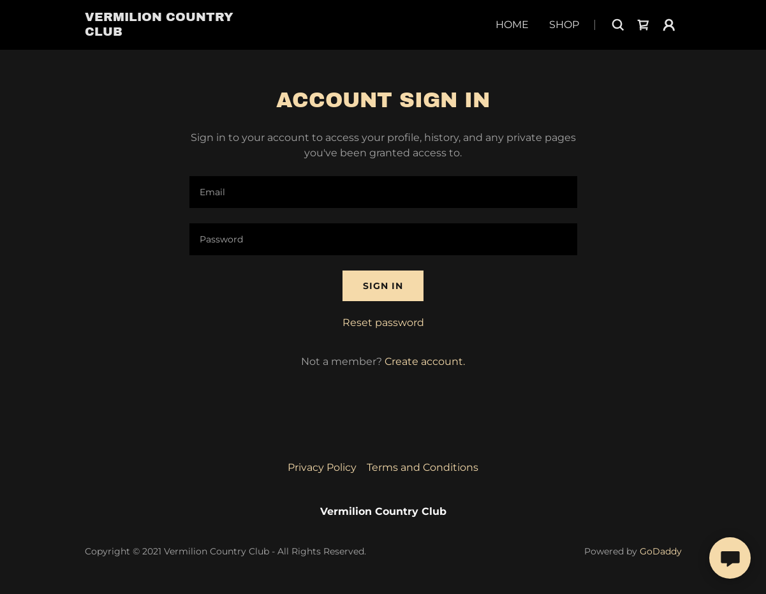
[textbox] (383, 192)
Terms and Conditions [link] (422, 467)
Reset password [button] (383, 322)
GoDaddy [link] (661, 551)
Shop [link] (564, 25)
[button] (669, 25)
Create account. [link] (425, 361)
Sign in (383, 286)
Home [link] (512, 25)
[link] (173, 32)
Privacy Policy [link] (322, 467)
